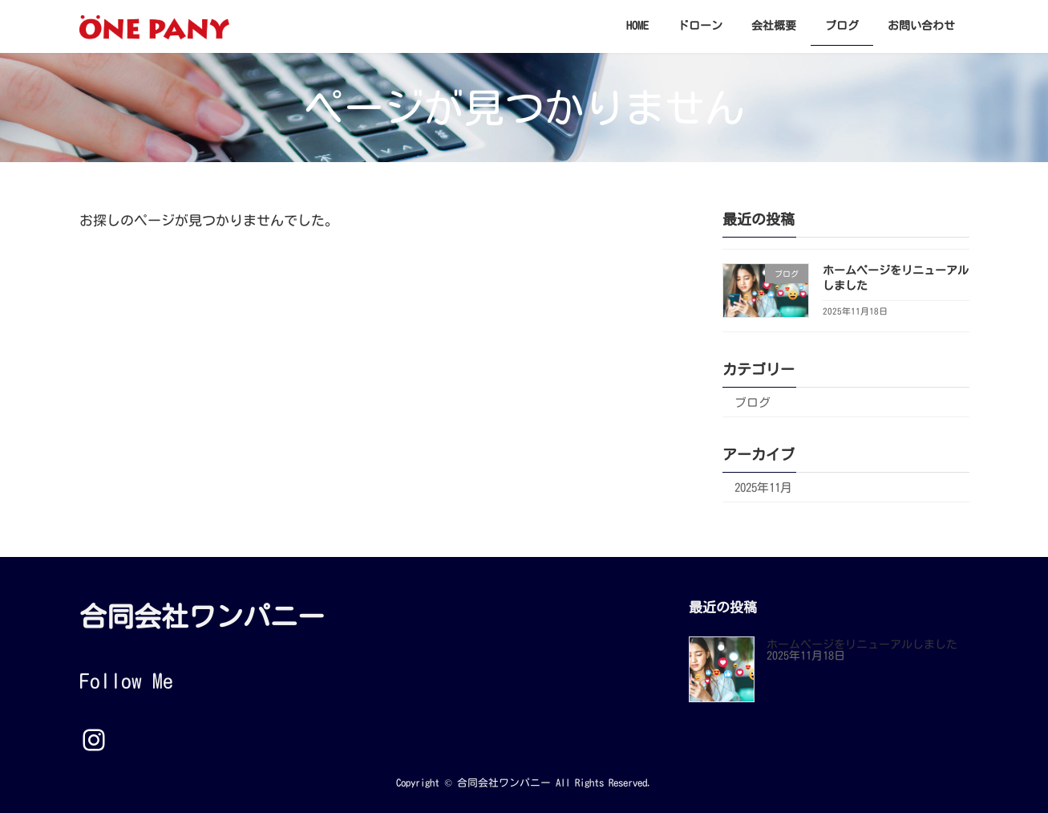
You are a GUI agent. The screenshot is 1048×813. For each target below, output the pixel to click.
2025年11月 (763, 488)
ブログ (752, 402)
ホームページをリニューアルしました (862, 645)
